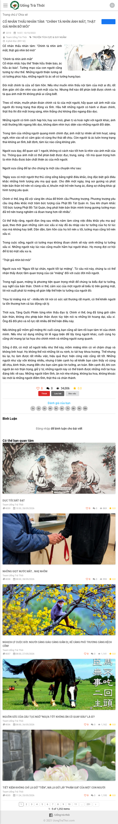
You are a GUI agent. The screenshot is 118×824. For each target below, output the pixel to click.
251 (88, 804)
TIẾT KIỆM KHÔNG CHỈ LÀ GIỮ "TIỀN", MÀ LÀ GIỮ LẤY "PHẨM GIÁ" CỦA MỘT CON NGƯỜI (54, 787)
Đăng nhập (43, 428)
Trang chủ (9, 14)
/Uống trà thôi (58, 814)
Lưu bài (57, 393)
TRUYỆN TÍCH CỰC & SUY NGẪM (49, 37)
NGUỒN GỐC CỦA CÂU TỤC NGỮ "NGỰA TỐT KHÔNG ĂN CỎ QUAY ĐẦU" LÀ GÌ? (49, 716)
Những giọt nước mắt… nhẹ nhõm (25, 571)
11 (75, 804)
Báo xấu (72, 393)
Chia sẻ (23, 14)
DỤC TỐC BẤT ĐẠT (14, 500)
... (82, 804)
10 (69, 804)
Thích (44, 393)
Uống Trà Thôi (32, 5)
